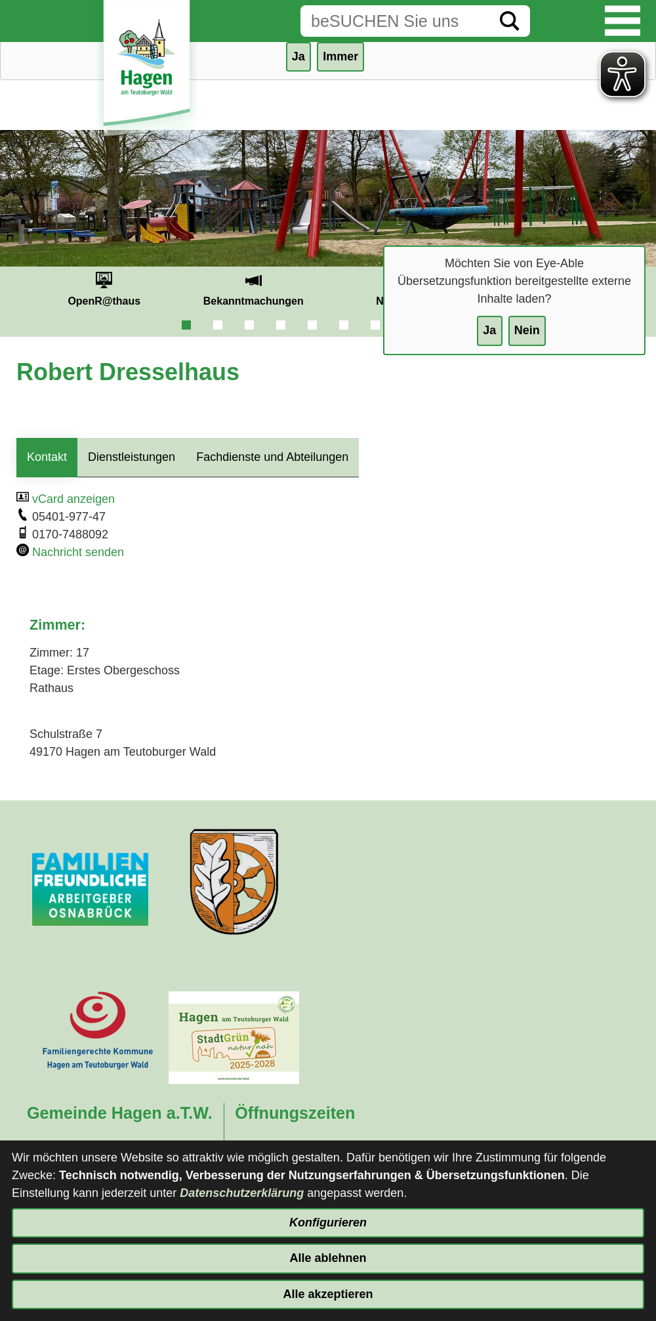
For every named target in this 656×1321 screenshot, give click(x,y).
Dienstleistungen (131, 457)
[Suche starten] (509, 21)
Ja (489, 330)
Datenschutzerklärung (242, 1193)
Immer (340, 56)
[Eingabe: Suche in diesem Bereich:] (394, 21)
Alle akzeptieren (328, 1294)
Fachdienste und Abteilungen (272, 457)
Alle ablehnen (327, 1258)
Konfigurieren (328, 1222)
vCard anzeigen (73, 499)
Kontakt (47, 457)
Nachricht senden (78, 552)
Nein (527, 330)
